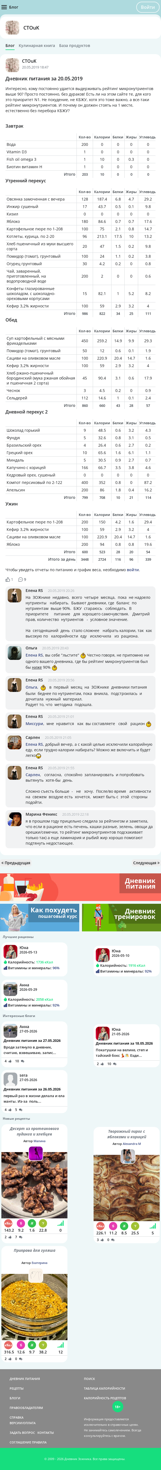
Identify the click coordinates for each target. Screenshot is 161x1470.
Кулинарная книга (37, 45)
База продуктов (74, 45)
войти (133, 569)
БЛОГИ (15, 1398)
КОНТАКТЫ (45, 1433)
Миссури (34, 723)
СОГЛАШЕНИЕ (20, 1442)
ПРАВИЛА (39, 1442)
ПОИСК (89, 1379)
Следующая (146, 862)
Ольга (31, 647)
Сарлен (33, 737)
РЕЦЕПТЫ (17, 1388)
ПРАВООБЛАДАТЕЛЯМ (26, 1408)
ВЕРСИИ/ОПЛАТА (23, 1423)
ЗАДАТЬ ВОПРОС (22, 1433)
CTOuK (31, 27)
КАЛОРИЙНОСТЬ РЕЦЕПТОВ (105, 1398)
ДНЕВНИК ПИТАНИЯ (25, 1379)
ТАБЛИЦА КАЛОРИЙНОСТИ (104, 1388)
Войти (148, 7)
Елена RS (34, 590)
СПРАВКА (16, 1417)
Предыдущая (15, 862)
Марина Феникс (41, 814)
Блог (10, 45)
